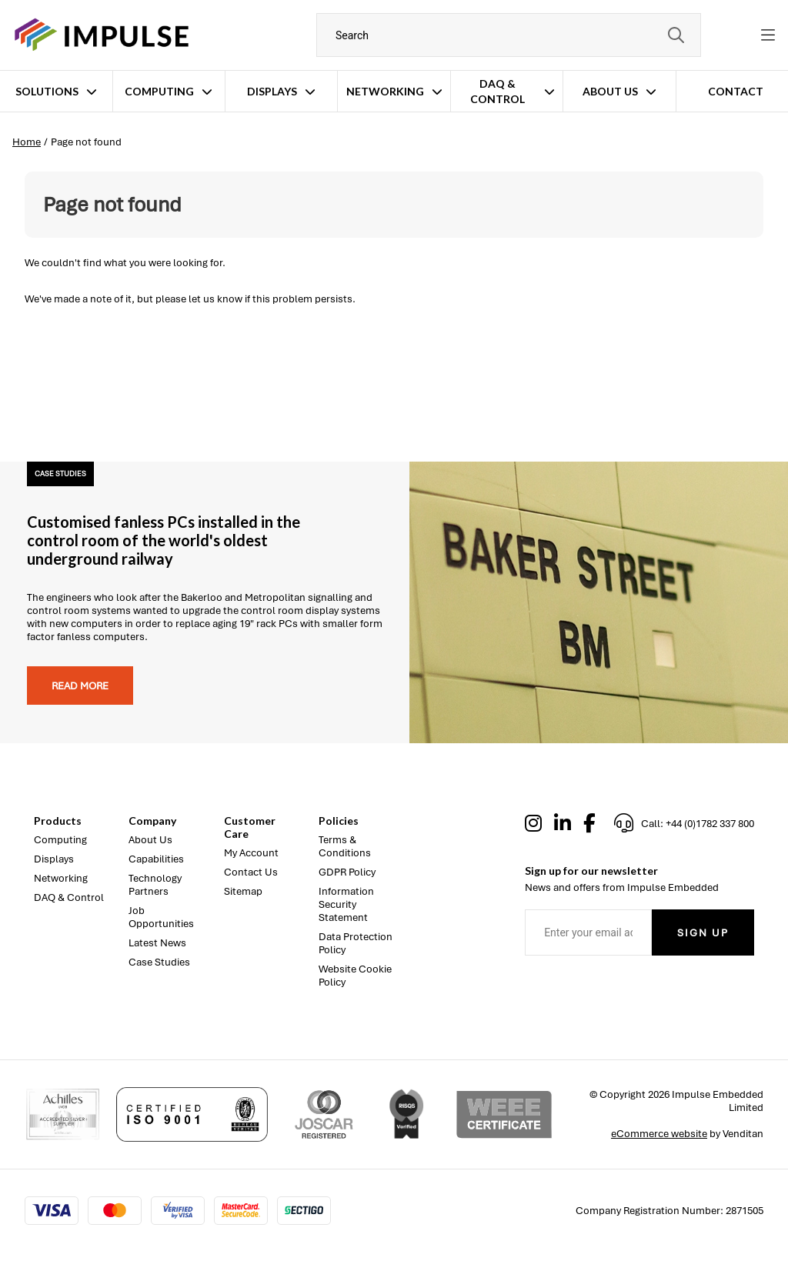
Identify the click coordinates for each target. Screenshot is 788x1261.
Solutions (46, 91)
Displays (272, 91)
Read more (80, 685)
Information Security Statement (346, 904)
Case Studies (159, 962)
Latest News (157, 942)
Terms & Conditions (345, 846)
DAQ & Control (497, 91)
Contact (735, 91)
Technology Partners (155, 885)
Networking (385, 91)
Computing (159, 91)
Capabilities (156, 859)
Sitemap (243, 891)
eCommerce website (659, 1133)
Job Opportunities (161, 917)
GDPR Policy (347, 872)
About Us (610, 91)
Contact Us (251, 872)
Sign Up (703, 932)
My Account (251, 852)
